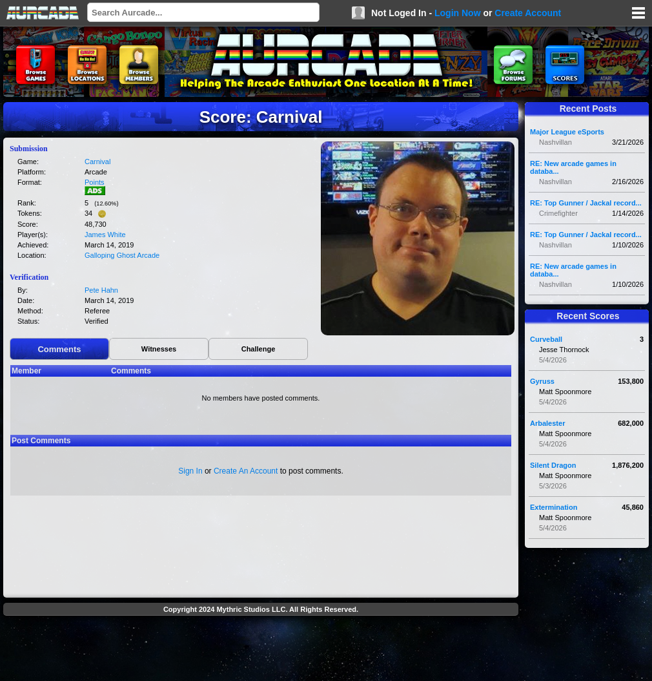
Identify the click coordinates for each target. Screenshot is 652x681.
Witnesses (158, 349)
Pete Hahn (101, 290)
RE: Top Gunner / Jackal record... (586, 203)
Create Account (527, 13)
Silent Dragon (553, 465)
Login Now (457, 13)
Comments (59, 349)
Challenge (258, 349)
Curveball (546, 339)
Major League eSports (567, 132)
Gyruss (542, 381)
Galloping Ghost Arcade (122, 255)
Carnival (97, 161)
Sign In (190, 471)
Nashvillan (555, 142)
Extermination (553, 507)
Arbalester (547, 423)
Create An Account (246, 471)
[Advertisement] (261, 650)
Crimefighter (558, 213)
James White (105, 234)
